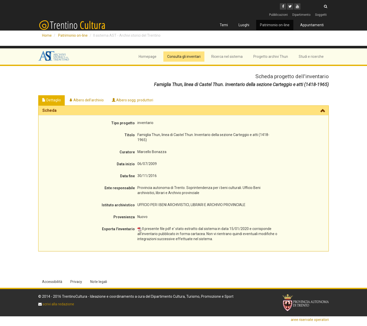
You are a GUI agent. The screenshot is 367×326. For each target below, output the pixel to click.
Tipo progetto (123, 123)
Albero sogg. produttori (132, 100)
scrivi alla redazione (58, 304)
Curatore (127, 152)
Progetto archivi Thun (270, 57)
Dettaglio (51, 100)
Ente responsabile (119, 188)
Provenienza (124, 217)
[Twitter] (290, 6)
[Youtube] (297, 6)
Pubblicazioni (278, 15)
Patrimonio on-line (275, 25)
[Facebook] (283, 6)
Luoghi (244, 25)
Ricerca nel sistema (227, 57)
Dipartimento (301, 15)
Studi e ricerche (311, 57)
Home (47, 35)
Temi (224, 25)
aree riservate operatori (310, 320)
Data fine (127, 176)
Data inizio (126, 164)
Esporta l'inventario (118, 229)
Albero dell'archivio (86, 100)
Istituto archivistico (118, 205)
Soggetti (321, 15)
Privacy (76, 282)
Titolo (129, 135)
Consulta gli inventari (184, 57)
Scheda (49, 110)
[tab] (183, 110)
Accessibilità (52, 282)
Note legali (98, 282)
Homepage (147, 57)
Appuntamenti (312, 25)
